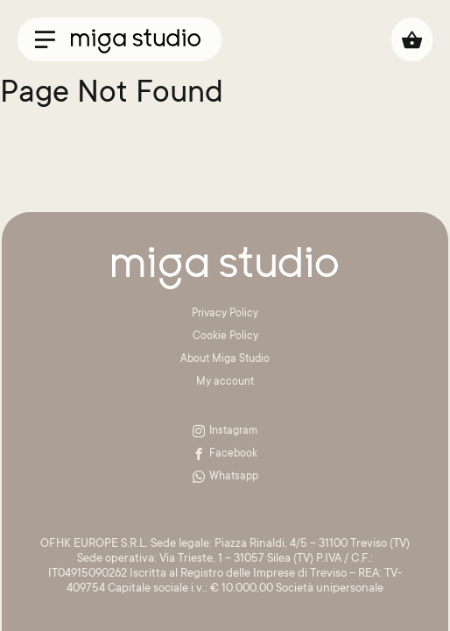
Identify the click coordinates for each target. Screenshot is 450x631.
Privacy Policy (225, 314)
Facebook (225, 454)
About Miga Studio (225, 359)
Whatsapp (225, 477)
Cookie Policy (225, 336)
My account (225, 382)
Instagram (225, 431)
